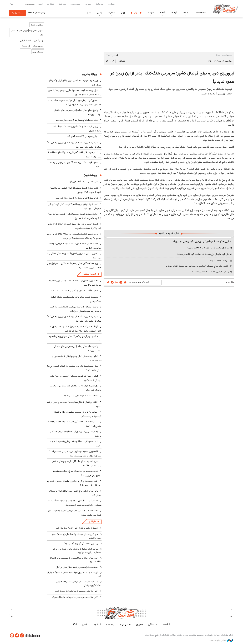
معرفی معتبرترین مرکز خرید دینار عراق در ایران (77, 567)
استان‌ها (111, 12)
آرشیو (40, 4)
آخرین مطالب (89, 274)
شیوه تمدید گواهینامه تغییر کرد (83, 181)
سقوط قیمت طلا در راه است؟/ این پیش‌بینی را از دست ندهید (75, 165)
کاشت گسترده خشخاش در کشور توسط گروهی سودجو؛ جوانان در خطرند (75, 246)
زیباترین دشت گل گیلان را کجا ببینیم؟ (80, 543)
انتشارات (50, 4)
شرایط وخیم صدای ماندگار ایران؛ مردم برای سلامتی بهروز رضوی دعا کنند (77, 463)
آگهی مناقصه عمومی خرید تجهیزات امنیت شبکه (76, 591)
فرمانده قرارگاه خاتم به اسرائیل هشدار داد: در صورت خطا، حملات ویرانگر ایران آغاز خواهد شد (76, 329)
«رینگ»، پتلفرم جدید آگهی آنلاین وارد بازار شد (77, 528)
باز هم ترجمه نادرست (219, 260)
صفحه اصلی (227, 55)
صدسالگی (99, 4)
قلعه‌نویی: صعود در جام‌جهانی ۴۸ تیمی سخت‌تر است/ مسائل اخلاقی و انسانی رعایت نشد (75, 454)
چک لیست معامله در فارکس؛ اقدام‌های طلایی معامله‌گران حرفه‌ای (79, 583)
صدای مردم (75, 4)
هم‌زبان (87, 4)
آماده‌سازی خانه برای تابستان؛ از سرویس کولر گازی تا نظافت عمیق (76, 559)
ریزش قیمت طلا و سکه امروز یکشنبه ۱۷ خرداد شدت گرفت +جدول (77, 129)
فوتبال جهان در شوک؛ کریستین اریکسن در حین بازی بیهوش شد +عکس (76, 378)
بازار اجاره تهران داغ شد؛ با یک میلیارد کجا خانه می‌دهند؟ (203, 254)
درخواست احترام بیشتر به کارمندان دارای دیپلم (76, 120)
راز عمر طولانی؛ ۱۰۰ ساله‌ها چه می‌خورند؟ (210, 272)
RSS (75, 624)
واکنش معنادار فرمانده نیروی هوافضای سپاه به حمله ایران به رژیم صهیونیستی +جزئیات (75, 309)
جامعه (185, 12)
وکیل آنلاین (38, 40)
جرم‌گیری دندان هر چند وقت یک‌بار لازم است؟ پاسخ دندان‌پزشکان (77, 536)
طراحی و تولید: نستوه (221, 640)
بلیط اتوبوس (37, 52)
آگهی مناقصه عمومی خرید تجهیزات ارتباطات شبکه (75, 597)
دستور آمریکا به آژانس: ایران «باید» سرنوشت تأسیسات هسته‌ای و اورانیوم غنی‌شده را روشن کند (75, 102)
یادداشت (62, 4)
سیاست (150, 12)
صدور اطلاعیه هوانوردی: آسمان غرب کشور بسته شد (74, 290)
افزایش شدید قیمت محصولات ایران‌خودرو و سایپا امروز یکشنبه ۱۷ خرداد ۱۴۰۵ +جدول (75, 92)
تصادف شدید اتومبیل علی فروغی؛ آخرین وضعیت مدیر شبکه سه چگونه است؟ (75, 513)
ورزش (136, 12)
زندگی (99, 12)
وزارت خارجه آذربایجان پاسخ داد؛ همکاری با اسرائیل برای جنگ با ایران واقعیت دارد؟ (74, 266)
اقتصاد (162, 12)
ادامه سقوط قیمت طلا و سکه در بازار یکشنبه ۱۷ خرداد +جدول (76, 444)
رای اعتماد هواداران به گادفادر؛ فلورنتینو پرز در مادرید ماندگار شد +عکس (76, 388)
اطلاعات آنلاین (226, 8)
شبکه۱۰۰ (111, 4)
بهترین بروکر (38, 46)
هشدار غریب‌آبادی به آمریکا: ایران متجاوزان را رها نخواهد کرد (74, 338)
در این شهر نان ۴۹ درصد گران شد (82, 136)
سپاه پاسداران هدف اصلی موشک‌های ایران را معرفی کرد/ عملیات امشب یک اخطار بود (74, 145)
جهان (122, 12)
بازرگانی (92, 521)
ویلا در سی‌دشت (37, 24)
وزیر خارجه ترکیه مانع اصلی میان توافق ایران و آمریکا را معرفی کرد (75, 493)
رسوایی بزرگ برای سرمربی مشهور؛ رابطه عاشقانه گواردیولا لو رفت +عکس (78, 414)
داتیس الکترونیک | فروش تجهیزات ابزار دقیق (27, 32)
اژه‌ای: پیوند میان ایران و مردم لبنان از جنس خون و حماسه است (77, 358)
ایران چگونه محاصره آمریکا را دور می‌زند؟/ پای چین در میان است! (199, 241)
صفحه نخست (200, 12)
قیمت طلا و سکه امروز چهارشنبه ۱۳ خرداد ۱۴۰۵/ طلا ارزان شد (74, 574)
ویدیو (89, 12)
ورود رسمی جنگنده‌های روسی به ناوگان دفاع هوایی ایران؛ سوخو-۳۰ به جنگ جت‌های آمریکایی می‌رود (74, 236)
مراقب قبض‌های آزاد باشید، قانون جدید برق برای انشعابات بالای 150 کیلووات (77, 550)
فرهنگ (174, 12)
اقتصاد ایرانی (25, 40)
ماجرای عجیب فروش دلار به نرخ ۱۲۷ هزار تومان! (207, 248)
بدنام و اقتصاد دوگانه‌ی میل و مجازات (80, 396)
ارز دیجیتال (25, 46)
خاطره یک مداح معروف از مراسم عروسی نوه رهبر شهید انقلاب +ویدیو (197, 266)
